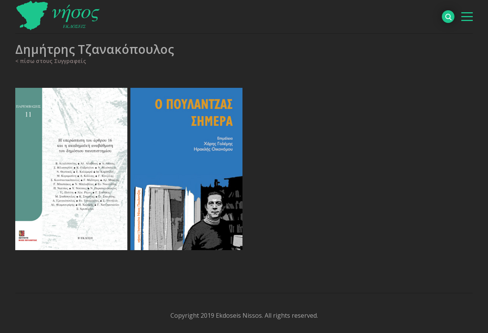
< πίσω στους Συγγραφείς (50, 61)
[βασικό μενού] (467, 16)
